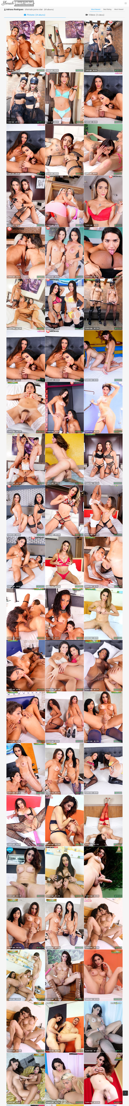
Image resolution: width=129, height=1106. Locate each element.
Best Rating (107, 9)
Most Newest (95, 9)
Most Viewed (118, 9)
